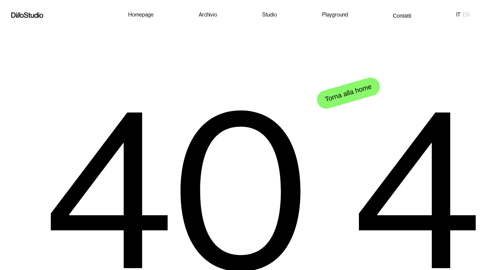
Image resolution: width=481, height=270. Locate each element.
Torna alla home (348, 92)
